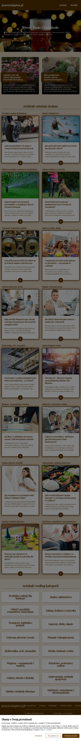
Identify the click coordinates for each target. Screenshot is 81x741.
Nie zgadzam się (53, 736)
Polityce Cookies (45, 730)
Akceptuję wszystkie (70, 736)
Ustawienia (38, 736)
